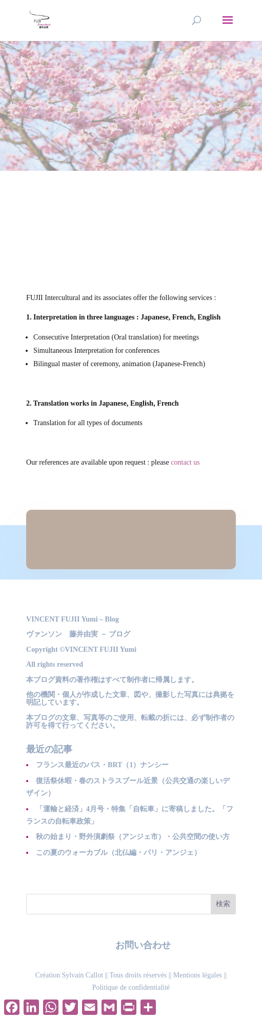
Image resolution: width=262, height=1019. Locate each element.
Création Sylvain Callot (69, 975)
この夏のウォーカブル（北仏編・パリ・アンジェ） (118, 852)
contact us (185, 462)
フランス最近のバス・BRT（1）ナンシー (102, 765)
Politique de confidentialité (131, 987)
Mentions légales (197, 975)
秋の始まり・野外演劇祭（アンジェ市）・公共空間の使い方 (133, 837)
